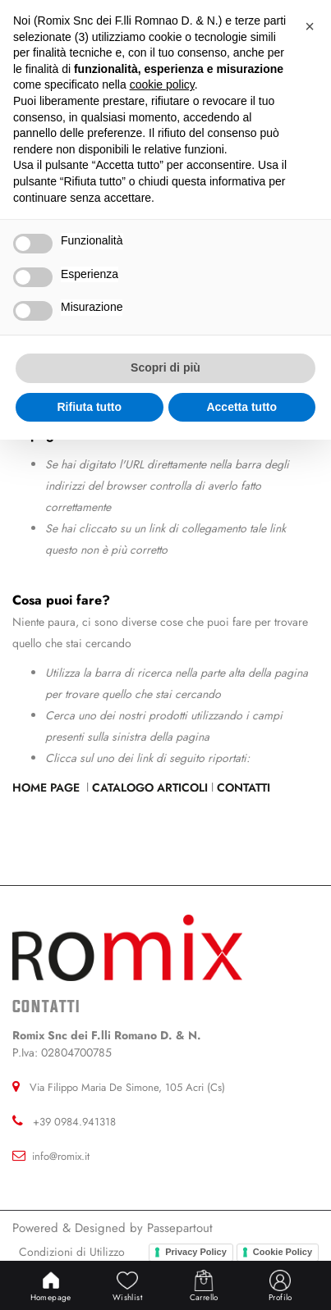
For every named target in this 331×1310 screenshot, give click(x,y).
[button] (310, 26)
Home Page (47, 787)
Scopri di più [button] (165, 367)
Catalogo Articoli (150, 787)
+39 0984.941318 (74, 1122)
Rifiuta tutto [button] (89, 406)
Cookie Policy (282, 1252)
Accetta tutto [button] (241, 406)
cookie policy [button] (162, 84)
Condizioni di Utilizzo (72, 1252)
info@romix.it (61, 1156)
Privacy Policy (196, 1252)
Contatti (243, 787)
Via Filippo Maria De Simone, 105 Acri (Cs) (127, 1087)
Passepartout (180, 1228)
